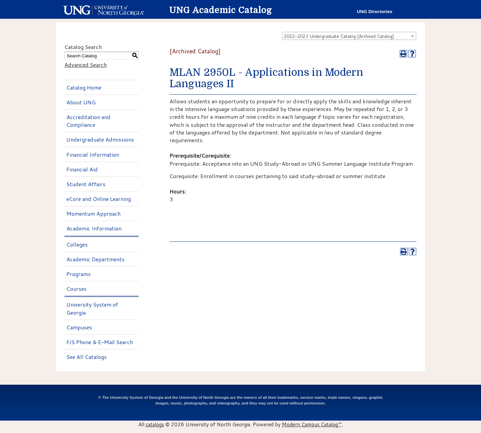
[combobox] (349, 36)
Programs (78, 274)
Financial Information (92, 154)
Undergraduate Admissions (100, 139)
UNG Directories (374, 11)
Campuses (79, 327)
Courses (76, 288)
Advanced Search (85, 64)
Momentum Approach (93, 213)
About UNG (81, 102)
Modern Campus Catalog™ (312, 424)
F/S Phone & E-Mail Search (99, 342)
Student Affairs (85, 184)
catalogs (155, 424)
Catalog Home (83, 87)
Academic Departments (95, 259)
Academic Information (94, 228)
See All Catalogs (86, 357)
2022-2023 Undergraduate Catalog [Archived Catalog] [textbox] (339, 36)
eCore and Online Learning (98, 199)
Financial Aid (82, 169)
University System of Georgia (92, 308)
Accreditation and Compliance (88, 120)
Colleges (77, 244)
